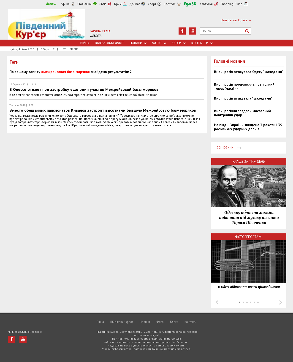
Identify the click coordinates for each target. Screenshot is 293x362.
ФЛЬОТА (95, 36)
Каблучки (206, 4)
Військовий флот (109, 43)
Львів (102, 4)
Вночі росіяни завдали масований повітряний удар (242, 112)
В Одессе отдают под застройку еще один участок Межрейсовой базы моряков (83, 89)
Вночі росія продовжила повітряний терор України (244, 86)
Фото (159, 43)
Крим (118, 4)
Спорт (152, 4)
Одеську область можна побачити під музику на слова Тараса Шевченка (249, 217)
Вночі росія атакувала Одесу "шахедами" (248, 71)
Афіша (65, 4)
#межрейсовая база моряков (65, 71)
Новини (138, 43)
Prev (217, 302)
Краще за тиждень (249, 161)
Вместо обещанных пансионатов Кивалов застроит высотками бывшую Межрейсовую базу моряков (102, 110)
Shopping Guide (231, 4)
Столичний (84, 4)
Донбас (134, 4)
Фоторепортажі (249, 237)
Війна (85, 43)
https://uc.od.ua (46, 24)
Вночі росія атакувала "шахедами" (243, 98)
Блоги (179, 43)
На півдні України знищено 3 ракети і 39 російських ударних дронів (248, 126)
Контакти (202, 43)
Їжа (190, 4)
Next (280, 302)
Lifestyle (170, 4)
